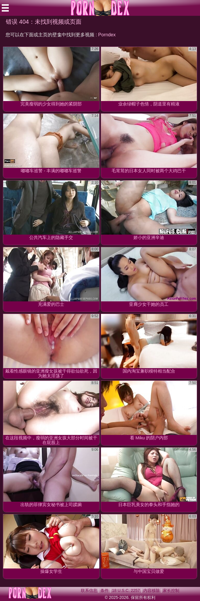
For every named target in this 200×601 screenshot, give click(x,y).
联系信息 (89, 590)
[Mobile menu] (5, 8)
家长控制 (171, 590)
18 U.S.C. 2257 (126, 590)
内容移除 (151, 590)
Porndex (107, 34)
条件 (104, 590)
